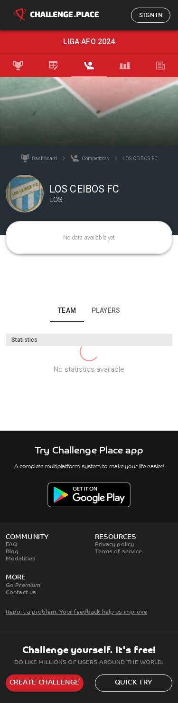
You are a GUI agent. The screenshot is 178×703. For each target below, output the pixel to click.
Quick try (133, 682)
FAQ (12, 545)
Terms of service (118, 552)
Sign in (150, 15)
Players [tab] (106, 310)
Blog (12, 552)
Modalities (21, 559)
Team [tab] (67, 310)
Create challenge (44, 682)
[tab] (18, 65)
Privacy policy (114, 545)
